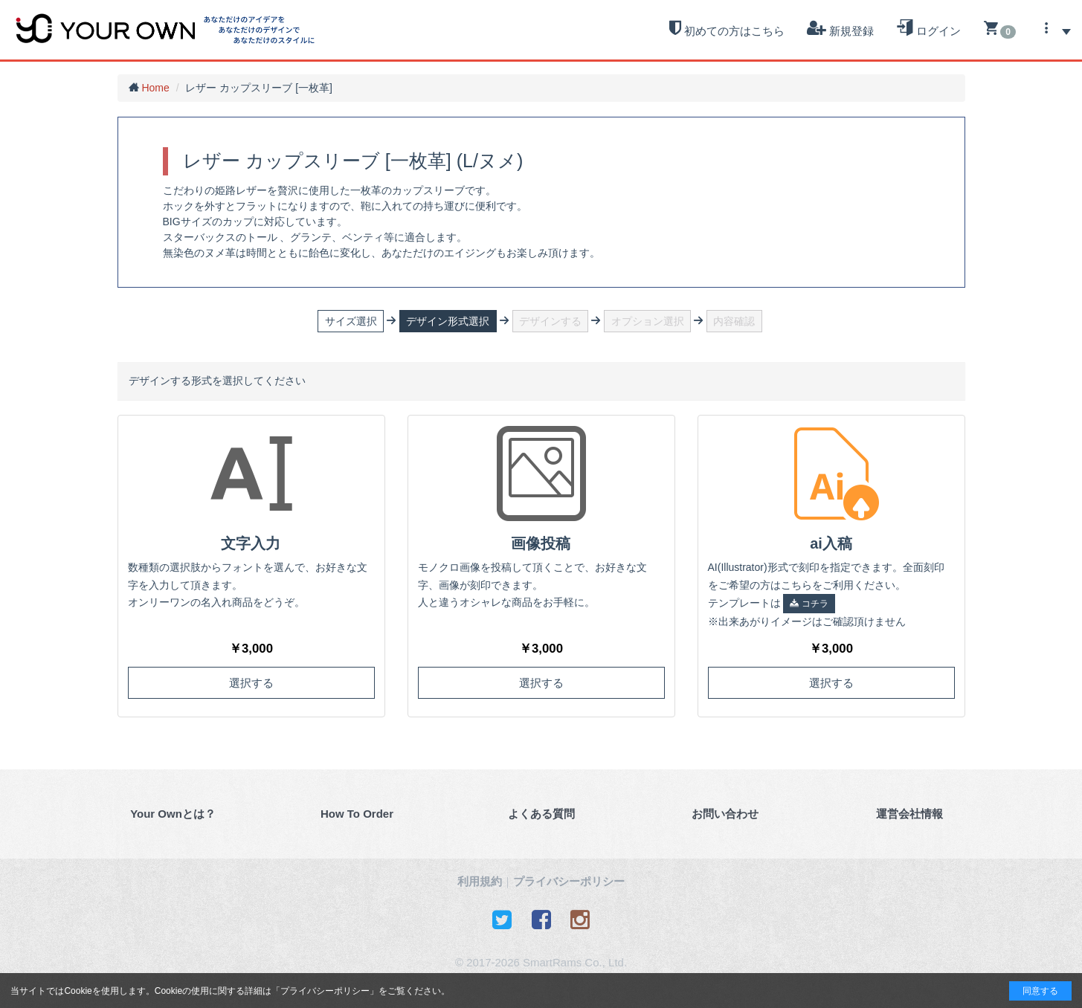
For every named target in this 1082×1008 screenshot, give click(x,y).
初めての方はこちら (727, 28)
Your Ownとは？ (173, 813)
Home (155, 88)
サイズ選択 (351, 321)
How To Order (357, 813)
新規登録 (840, 28)
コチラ (809, 603)
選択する (251, 682)
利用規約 (479, 881)
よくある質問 (541, 813)
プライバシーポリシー (325, 991)
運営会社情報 (909, 813)
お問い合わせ (725, 813)
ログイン (928, 28)
